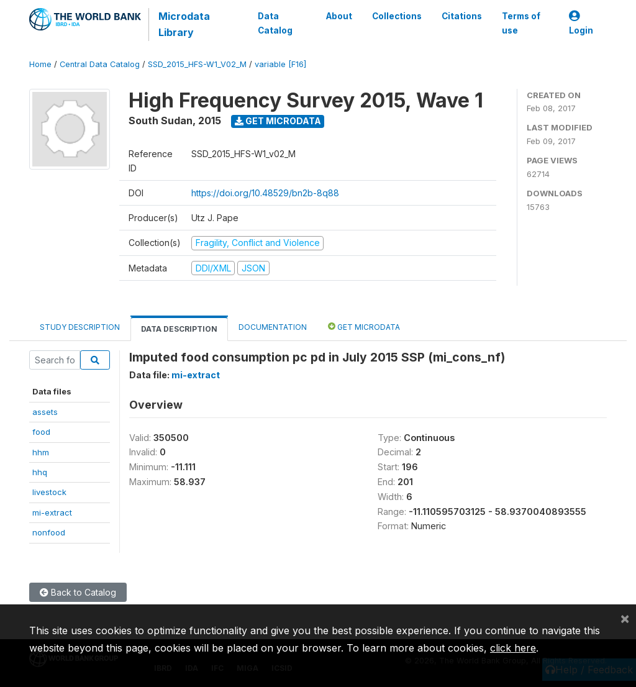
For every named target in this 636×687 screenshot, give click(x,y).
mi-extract (52, 512)
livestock (49, 492)
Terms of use (521, 23)
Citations (462, 16)
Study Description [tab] (80, 327)
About (339, 16)
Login (581, 23)
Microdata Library (184, 24)
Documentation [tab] (272, 327)
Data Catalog (275, 23)
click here (513, 648)
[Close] (625, 618)
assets (45, 412)
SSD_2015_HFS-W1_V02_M (197, 64)
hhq (39, 472)
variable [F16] (280, 64)
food (41, 432)
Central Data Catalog (100, 64)
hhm (40, 452)
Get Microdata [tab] (364, 326)
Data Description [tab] (179, 329)
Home (40, 64)
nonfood (48, 532)
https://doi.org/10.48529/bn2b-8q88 (265, 193)
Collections (397, 16)
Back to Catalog (78, 592)
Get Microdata (278, 121)
